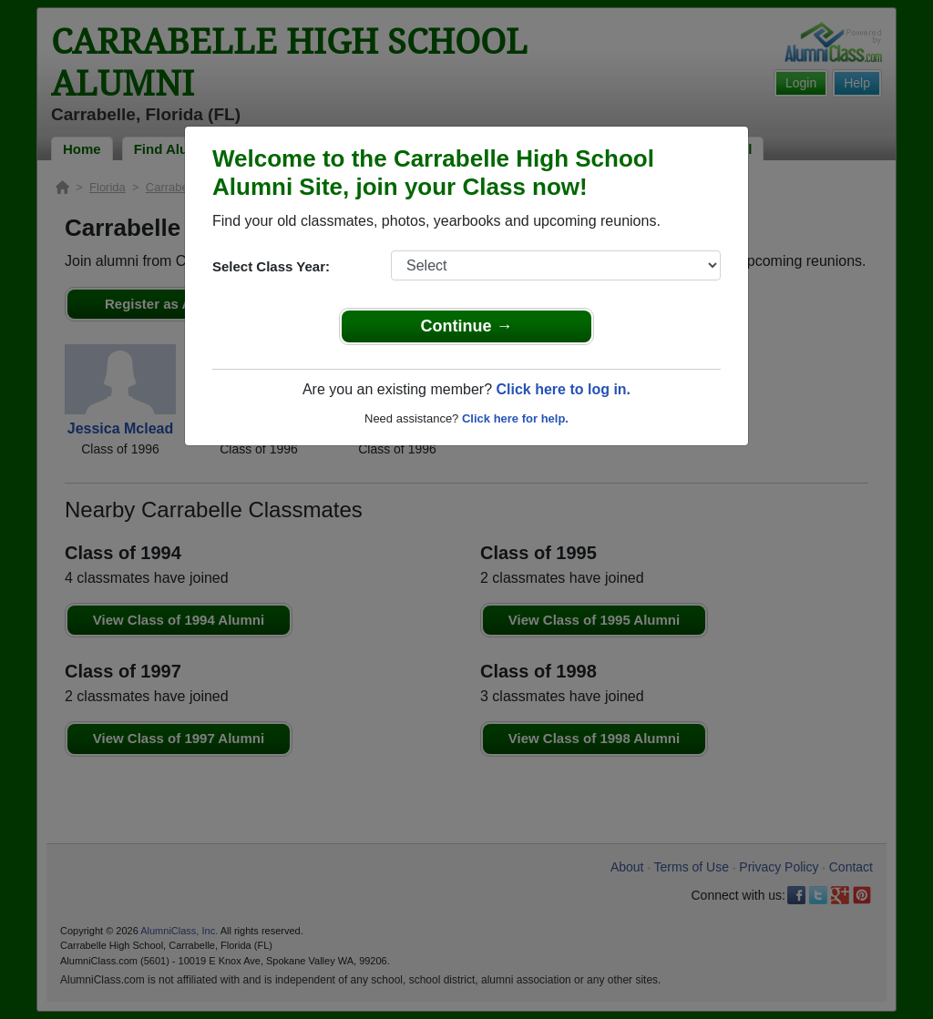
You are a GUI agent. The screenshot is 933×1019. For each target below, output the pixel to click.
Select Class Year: (271, 266)
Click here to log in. (563, 389)
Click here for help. (515, 418)
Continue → (467, 326)
